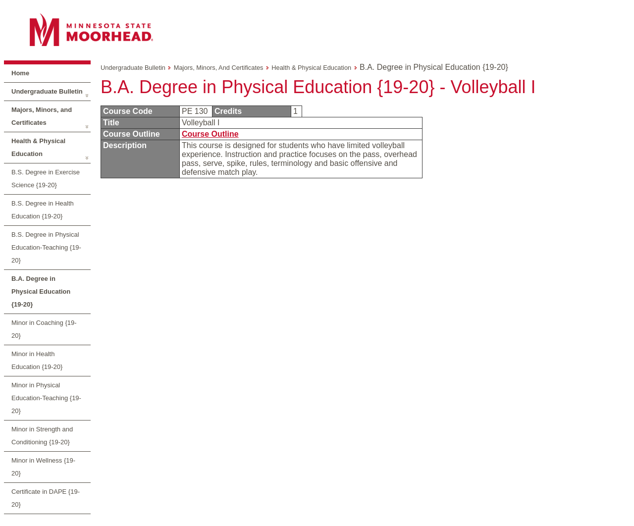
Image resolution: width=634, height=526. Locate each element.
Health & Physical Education (38, 147)
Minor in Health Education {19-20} (36, 360)
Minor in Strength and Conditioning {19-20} (42, 435)
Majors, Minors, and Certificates (41, 116)
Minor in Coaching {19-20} (44, 329)
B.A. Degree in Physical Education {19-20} (40, 291)
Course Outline (210, 134)
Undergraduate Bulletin (47, 91)
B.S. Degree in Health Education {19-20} (42, 210)
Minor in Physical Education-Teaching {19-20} (46, 398)
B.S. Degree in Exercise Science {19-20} (45, 178)
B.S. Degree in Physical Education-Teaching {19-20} (46, 247)
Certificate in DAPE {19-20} (45, 498)
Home (20, 73)
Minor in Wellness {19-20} (43, 467)
